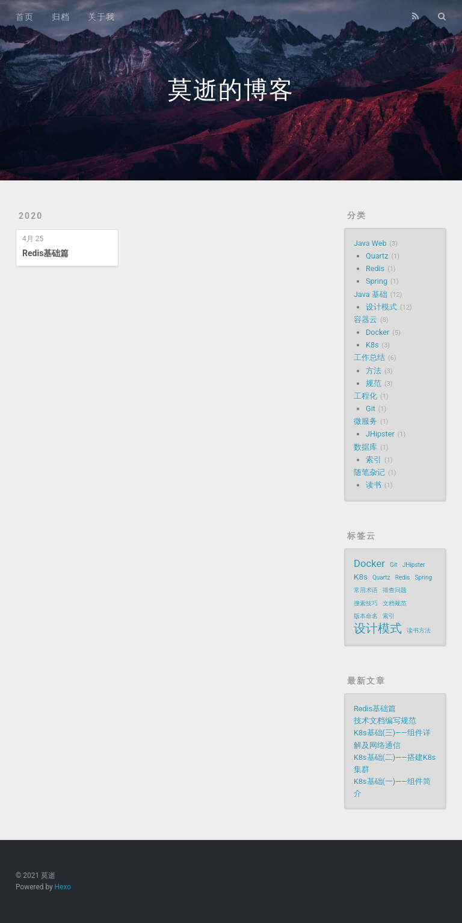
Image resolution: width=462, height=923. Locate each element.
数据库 (365, 447)
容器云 (365, 319)
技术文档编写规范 (385, 720)
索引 (373, 459)
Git (370, 408)
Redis (375, 268)
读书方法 (419, 630)
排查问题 (395, 590)
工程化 (365, 395)
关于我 (101, 17)
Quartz (377, 255)
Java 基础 (370, 294)
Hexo (63, 887)
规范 (373, 383)
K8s (372, 344)
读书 (373, 484)
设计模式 (381, 306)
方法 (373, 370)
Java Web (370, 243)
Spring (376, 281)
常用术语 (366, 590)
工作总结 (369, 357)
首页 (25, 17)
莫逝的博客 (231, 90)
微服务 (365, 421)
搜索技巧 (366, 603)
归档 (61, 17)
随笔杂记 (369, 472)
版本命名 (366, 616)
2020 (31, 216)
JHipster (380, 433)
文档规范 (395, 603)
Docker (377, 332)
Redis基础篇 (45, 253)
